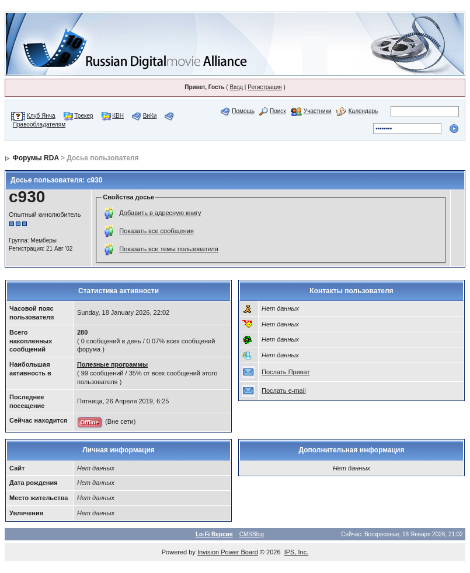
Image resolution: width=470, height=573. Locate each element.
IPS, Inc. (296, 552)
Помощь (243, 111)
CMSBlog (251, 534)
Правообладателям (39, 124)
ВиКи (150, 116)
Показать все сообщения (156, 230)
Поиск (278, 111)
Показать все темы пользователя (168, 248)
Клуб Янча (41, 116)
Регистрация (264, 87)
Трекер (83, 116)
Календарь (363, 111)
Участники (318, 111)
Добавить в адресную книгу (160, 212)
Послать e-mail (284, 390)
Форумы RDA (35, 158)
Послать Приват (285, 371)
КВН (118, 116)
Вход (236, 87)
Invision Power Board (227, 552)
